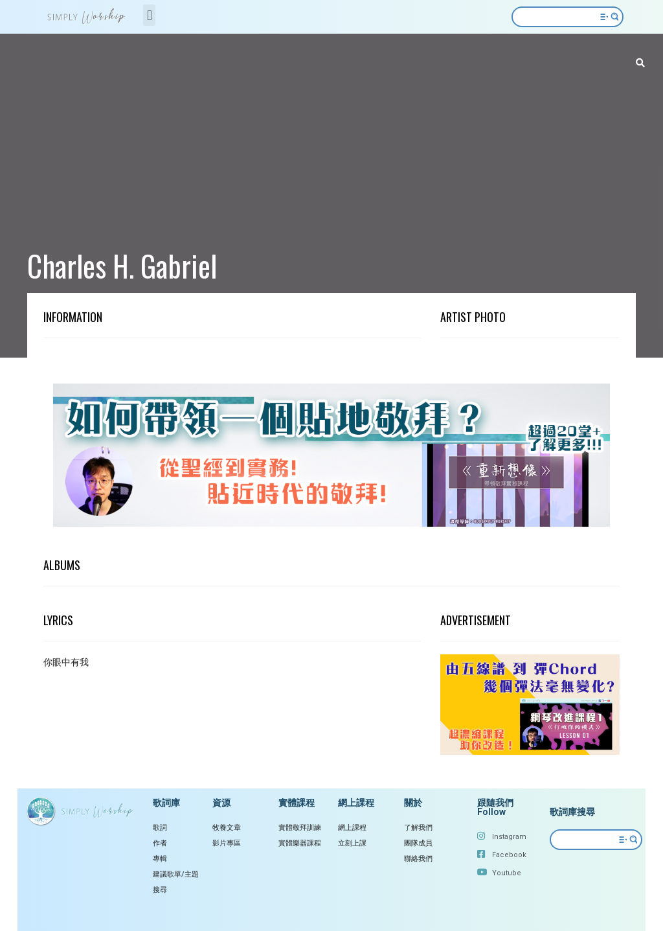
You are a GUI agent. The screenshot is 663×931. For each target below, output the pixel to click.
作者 (160, 843)
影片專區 (226, 843)
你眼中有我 (66, 662)
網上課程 (352, 827)
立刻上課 (352, 843)
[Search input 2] (562, 17)
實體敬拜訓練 (299, 827)
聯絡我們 (418, 859)
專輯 (160, 859)
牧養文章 (226, 827)
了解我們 (418, 827)
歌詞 (160, 827)
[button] (149, 15)
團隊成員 (418, 843)
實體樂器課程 (299, 843)
